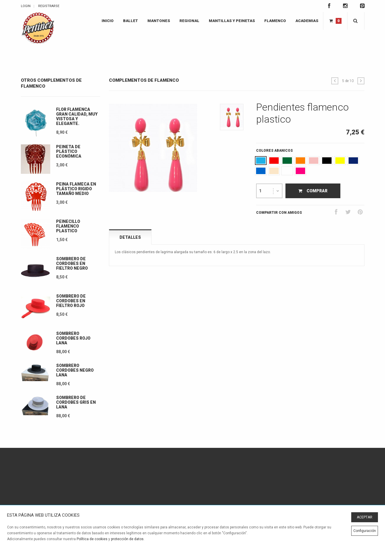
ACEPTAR (364, 517)
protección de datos (127, 539)
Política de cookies (92, 539)
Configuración (364, 531)
